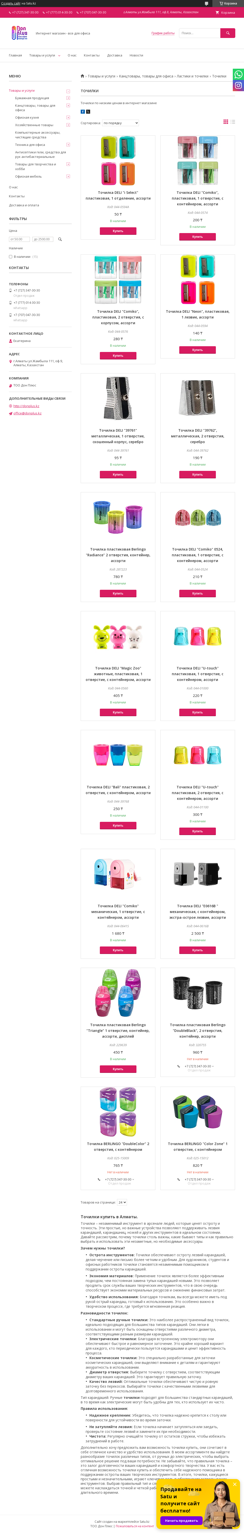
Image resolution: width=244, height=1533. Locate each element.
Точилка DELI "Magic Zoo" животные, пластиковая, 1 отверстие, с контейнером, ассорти (118, 674)
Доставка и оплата (24, 205)
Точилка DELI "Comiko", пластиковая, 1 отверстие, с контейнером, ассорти (197, 198)
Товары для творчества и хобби (35, 166)
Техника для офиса (30, 144)
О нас (72, 55)
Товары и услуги (42, 55)
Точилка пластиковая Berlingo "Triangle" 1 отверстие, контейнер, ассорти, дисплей (118, 1030)
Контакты (92, 55)
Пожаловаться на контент (135, 1526)
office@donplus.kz (27, 413)
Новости (136, 55)
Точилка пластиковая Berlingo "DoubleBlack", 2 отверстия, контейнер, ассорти (198, 1030)
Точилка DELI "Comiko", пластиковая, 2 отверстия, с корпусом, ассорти (118, 317)
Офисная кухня (27, 117)
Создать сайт (10, 3)
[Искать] (227, 33)
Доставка (114, 55)
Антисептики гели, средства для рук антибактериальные (40, 154)
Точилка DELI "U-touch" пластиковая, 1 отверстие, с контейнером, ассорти (197, 674)
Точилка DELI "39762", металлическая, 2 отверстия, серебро (197, 436)
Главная (15, 55)
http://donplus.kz (26, 406)
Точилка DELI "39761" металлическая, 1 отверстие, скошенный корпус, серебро (118, 436)
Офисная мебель (28, 176)
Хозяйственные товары (34, 125)
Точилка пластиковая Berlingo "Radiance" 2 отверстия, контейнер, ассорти (118, 555)
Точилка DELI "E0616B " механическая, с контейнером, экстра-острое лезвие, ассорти (197, 912)
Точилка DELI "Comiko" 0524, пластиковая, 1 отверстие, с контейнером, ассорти (197, 555)
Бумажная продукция (32, 98)
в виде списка (233, 122)
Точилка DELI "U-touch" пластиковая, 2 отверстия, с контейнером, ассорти (197, 793)
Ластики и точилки (192, 76)
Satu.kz (144, 1522)
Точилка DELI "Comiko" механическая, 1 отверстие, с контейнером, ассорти (118, 912)
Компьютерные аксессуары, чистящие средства (37, 134)
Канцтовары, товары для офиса (146, 76)
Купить (118, 231)
